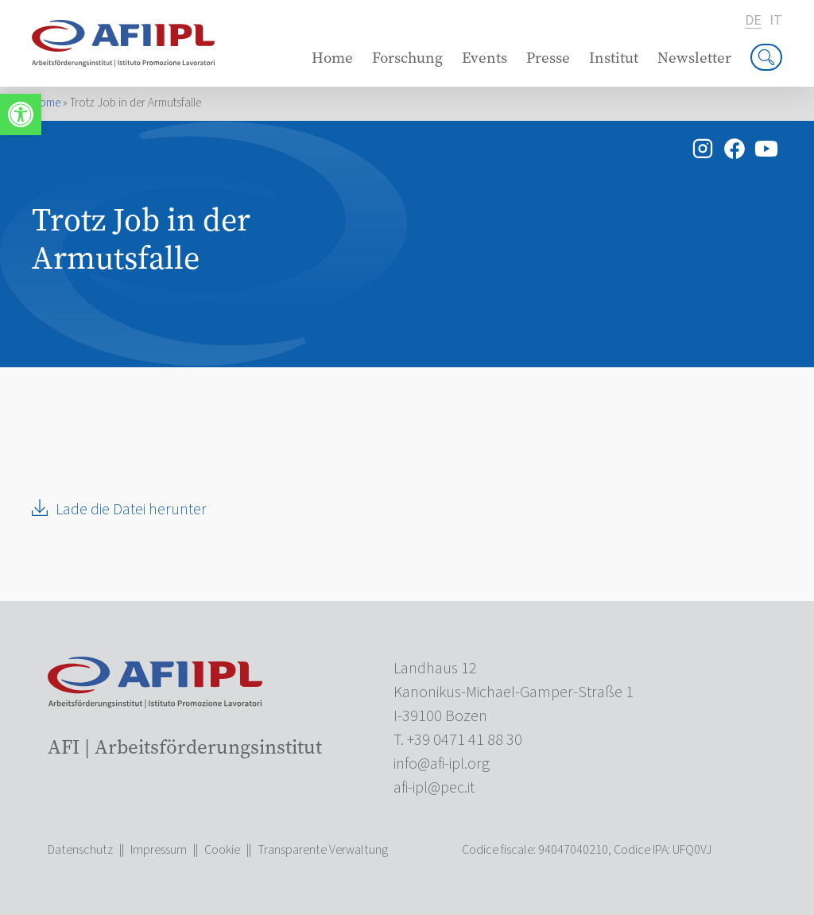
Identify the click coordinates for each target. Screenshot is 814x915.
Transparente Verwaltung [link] (323, 850)
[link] (20, 114)
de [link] (753, 21)
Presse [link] (548, 57)
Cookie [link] (222, 850)
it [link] (775, 21)
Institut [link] (613, 57)
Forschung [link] (407, 57)
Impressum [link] (158, 850)
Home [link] (332, 57)
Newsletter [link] (694, 57)
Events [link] (484, 57)
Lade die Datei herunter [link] (131, 509)
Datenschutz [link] (80, 850)
